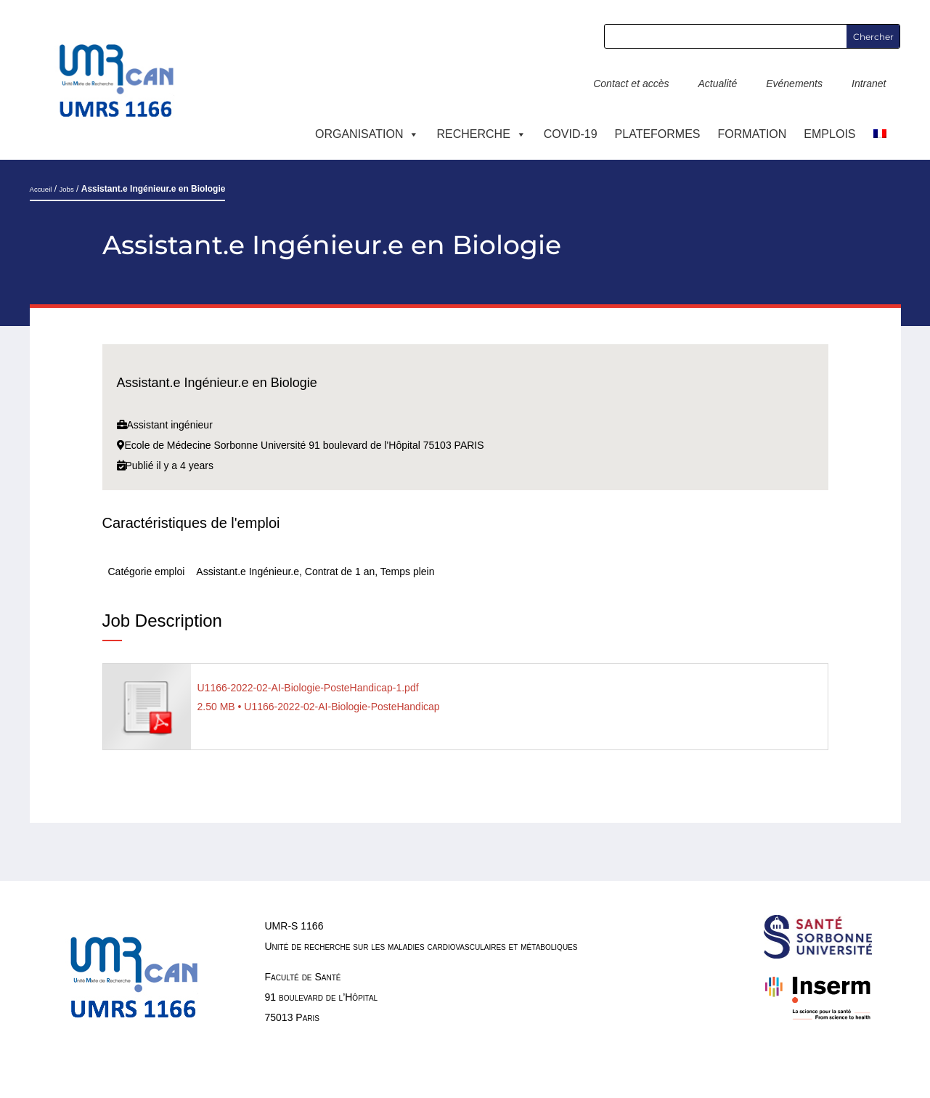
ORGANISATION (367, 134)
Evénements (794, 83)
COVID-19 (570, 134)
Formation (752, 134)
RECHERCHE (481, 134)
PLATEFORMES (658, 134)
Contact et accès (631, 83)
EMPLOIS (829, 134)
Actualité (717, 83)
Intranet (869, 83)
